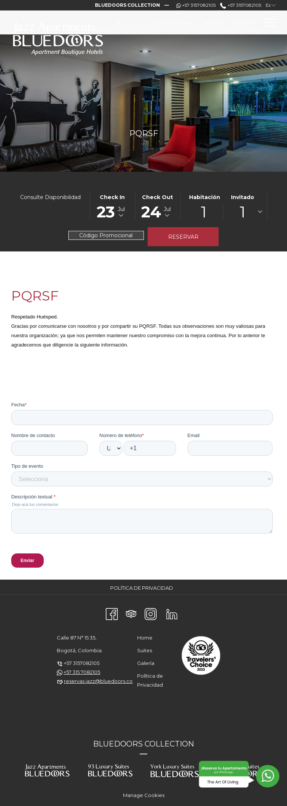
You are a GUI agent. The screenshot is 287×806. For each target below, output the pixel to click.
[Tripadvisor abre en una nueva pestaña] (131, 613)
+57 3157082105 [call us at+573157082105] (240, 5)
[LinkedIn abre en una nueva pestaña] (172, 613)
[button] (112, 206)
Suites (144, 650)
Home (144, 638)
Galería (145, 663)
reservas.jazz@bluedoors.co (98, 681)
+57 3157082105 (81, 663)
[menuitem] (175, 22)
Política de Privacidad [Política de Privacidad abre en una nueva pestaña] (142, 588)
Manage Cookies (143, 795)
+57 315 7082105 (82, 672)
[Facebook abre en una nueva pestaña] (112, 613)
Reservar (183, 236)
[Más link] (267, 22)
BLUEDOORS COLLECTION (143, 743)
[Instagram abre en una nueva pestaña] (151, 613)
